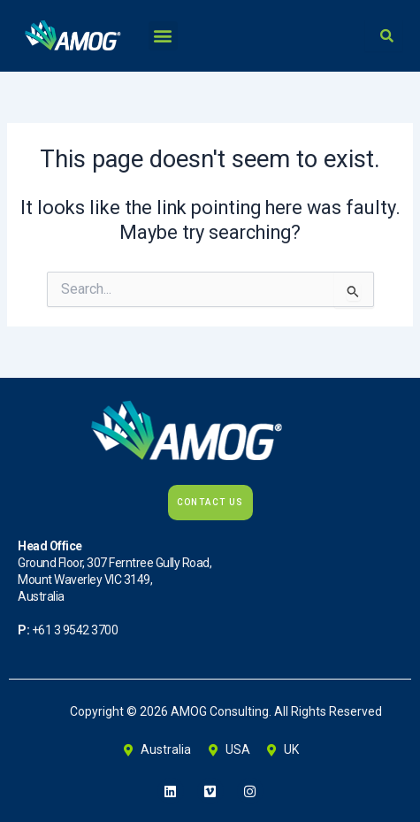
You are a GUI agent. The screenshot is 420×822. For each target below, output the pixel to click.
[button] (163, 35)
